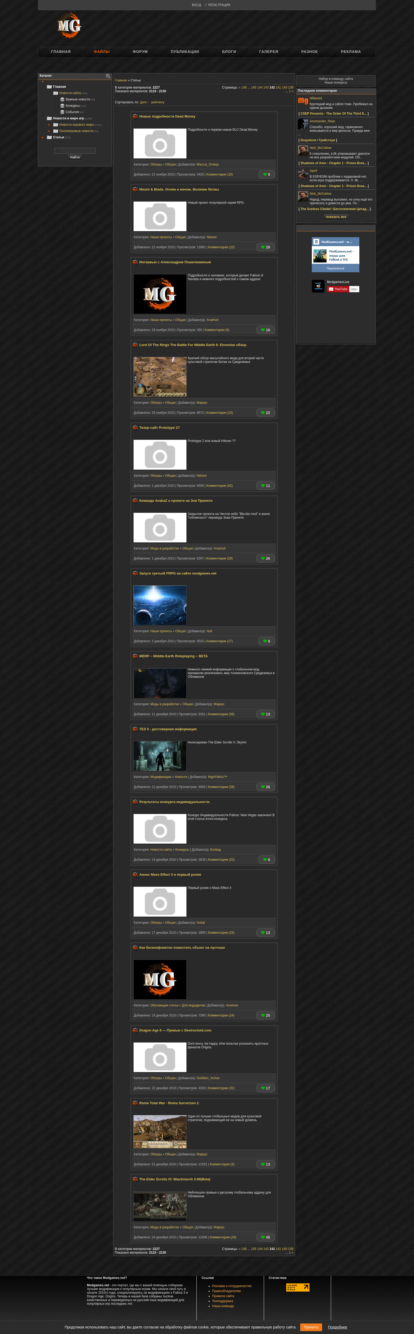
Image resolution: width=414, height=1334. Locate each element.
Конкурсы (72, 106)
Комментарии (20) (221, 859)
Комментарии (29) (221, 932)
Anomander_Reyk (322, 121)
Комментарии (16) (219, 174)
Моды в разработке (164, 548)
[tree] (75, 112)
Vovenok (232, 1005)
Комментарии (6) (217, 330)
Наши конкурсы (335, 82)
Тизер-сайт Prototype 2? (159, 428)
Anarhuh (212, 320)
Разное (309, 52)
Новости (181, 777)
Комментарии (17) (219, 641)
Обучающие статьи (164, 1005)
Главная (61, 52)
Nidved (211, 237)
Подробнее (337, 1327)
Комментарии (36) (221, 714)
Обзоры (156, 164)
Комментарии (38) (221, 787)
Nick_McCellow (320, 148)
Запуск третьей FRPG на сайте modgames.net (178, 573)
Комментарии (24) (221, 1015)
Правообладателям (226, 1291)
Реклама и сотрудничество (232, 1286)
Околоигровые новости (75, 131)
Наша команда (223, 1306)
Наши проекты (161, 237)
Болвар (215, 849)
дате (143, 102)
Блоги (229, 52)
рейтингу (157, 102)
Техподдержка (222, 1301)
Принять (311, 1327)
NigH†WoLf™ (217, 777)
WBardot (316, 98)
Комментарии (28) (219, 558)
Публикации (185, 52)
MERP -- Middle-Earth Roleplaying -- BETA (173, 656)
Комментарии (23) (221, 247)
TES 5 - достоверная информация (168, 729)
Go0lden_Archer (208, 1078)
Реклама (351, 52)
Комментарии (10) (219, 413)
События (71, 112)
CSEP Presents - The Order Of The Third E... (333, 113)
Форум (140, 52)
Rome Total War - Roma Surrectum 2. (169, 1103)
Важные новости (77, 99)
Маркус (202, 403)
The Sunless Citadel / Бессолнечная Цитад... (334, 209)
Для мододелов (193, 1005)
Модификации (160, 777)
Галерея (268, 52)
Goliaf (201, 922)
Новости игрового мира (77, 124)
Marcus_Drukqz (208, 164)
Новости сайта (70, 93)
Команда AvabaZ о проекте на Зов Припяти (176, 501)
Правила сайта (223, 1296)
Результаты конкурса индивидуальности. (174, 802)
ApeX (313, 171)
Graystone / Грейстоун (317, 140)
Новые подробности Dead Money (167, 116)
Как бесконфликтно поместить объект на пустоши (182, 948)
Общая (170, 164)
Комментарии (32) (221, 1088)
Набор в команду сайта (336, 79)
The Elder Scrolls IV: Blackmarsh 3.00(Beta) (174, 1179)
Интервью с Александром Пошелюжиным (175, 262)
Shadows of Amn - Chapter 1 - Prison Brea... (333, 163)
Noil (209, 631)
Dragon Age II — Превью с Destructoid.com (175, 1030)
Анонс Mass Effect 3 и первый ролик (170, 875)
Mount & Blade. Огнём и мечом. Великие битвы (179, 189)
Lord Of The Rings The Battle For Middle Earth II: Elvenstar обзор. (193, 345)
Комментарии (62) (219, 486)
